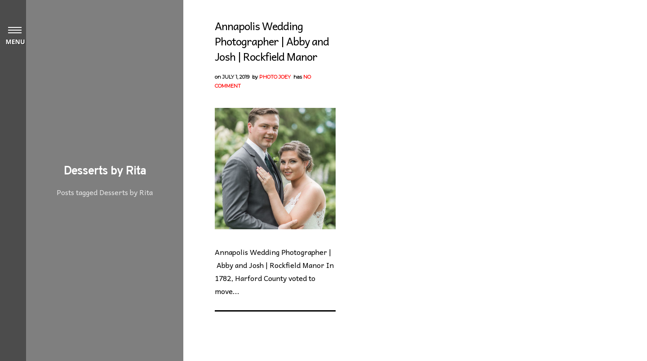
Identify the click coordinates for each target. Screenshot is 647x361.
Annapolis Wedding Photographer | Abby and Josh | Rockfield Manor (272, 41)
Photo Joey (275, 77)
